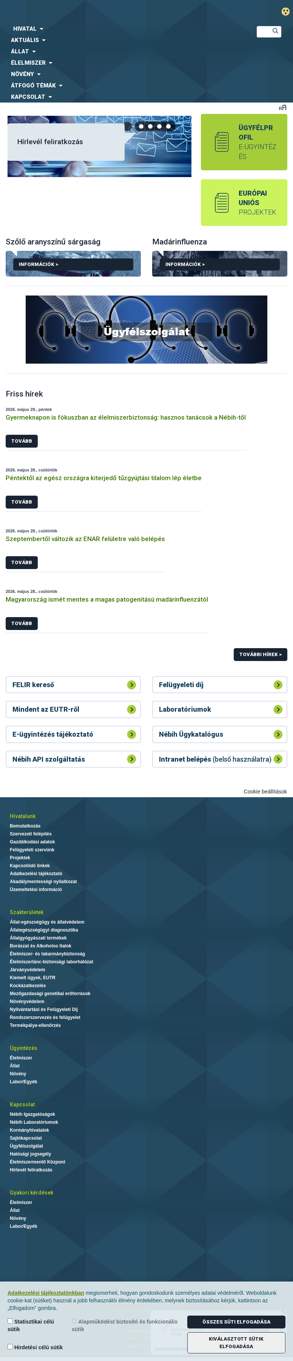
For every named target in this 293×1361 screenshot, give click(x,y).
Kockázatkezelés (28, 985)
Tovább (21, 441)
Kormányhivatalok (29, 1130)
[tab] (141, 126)
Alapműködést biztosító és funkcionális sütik (124, 1325)
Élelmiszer (21, 1058)
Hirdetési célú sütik (35, 1347)
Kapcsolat (22, 1104)
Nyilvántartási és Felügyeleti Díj (44, 1009)
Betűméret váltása (282, 107)
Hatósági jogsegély (30, 1154)
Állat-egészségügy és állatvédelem (47, 922)
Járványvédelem (27, 969)
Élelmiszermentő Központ (37, 1162)
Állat (15, 1066)
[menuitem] (122, 28)
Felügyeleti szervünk (32, 849)
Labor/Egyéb (23, 1081)
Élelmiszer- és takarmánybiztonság (47, 954)
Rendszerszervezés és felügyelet (45, 1017)
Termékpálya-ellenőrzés (35, 1025)
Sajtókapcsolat (26, 1138)
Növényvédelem (27, 1001)
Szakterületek (26, 912)
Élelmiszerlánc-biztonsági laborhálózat (51, 961)
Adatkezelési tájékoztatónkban (46, 1293)
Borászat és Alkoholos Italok (40, 946)
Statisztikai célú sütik (31, 1325)
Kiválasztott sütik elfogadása (236, 1342)
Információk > (73, 266)
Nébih (98, 12)
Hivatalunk (22, 816)
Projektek (20, 857)
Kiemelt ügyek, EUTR (33, 977)
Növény (18, 1073)
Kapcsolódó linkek (30, 865)
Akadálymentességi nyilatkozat (43, 881)
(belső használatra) (215, 759)
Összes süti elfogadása (236, 1322)
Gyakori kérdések (31, 1193)
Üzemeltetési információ (36, 889)
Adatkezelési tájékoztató (36, 873)
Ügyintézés (23, 1048)
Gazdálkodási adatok (32, 842)
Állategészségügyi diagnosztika (44, 930)
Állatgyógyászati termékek (38, 938)
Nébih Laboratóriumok (34, 1122)
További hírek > (260, 654)
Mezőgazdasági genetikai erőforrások (50, 993)
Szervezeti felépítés (31, 834)
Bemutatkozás (25, 826)
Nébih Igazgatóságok (32, 1114)
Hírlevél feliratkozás (50, 141)
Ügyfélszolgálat (26, 1146)
